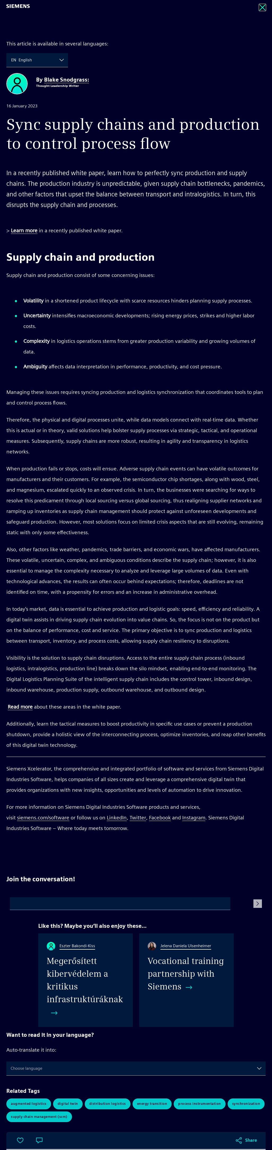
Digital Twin (68, 1104)
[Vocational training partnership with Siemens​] (186, 980)
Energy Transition (152, 1104)
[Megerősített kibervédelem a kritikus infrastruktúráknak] (85, 980)
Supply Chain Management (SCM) (39, 1117)
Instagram (193, 817)
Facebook (160, 817)
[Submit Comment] (257, 903)
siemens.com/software (43, 817)
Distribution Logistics (107, 1104)
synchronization (246, 1104)
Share (251, 848)
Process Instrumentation (199, 1104)
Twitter (138, 817)
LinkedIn (117, 817)
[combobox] (11, 60)
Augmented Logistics (28, 1104)
